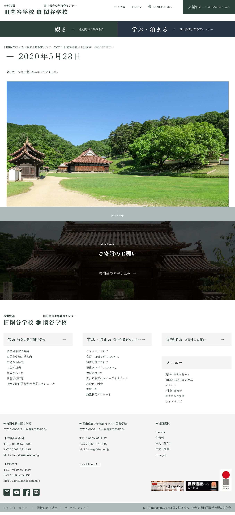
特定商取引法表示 (49, 510)
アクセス (119, 7)
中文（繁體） (164, 451)
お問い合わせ (173, 393)
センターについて (97, 353)
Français (161, 457)
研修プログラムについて (101, 369)
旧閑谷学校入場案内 (19, 358)
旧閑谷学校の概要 (18, 353)
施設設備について (97, 364)
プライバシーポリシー (17, 510)
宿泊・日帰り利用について (102, 358)
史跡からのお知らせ (177, 376)
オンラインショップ (80, 510)
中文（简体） (164, 446)
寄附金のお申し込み (114, 274)
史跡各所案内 (15, 364)
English (160, 434)
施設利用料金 (94, 386)
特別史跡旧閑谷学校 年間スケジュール (31, 386)
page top (117, 215)
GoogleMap (86, 468)
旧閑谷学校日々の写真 (179, 382)
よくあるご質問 (175, 398)
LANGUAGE (161, 7)
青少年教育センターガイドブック (107, 380)
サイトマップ (173, 404)
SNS (135, 7)
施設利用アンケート (98, 397)
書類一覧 (91, 391)
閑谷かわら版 (15, 375)
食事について (94, 375)
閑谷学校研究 (15, 380)
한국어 (160, 440)
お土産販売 (14, 369)
